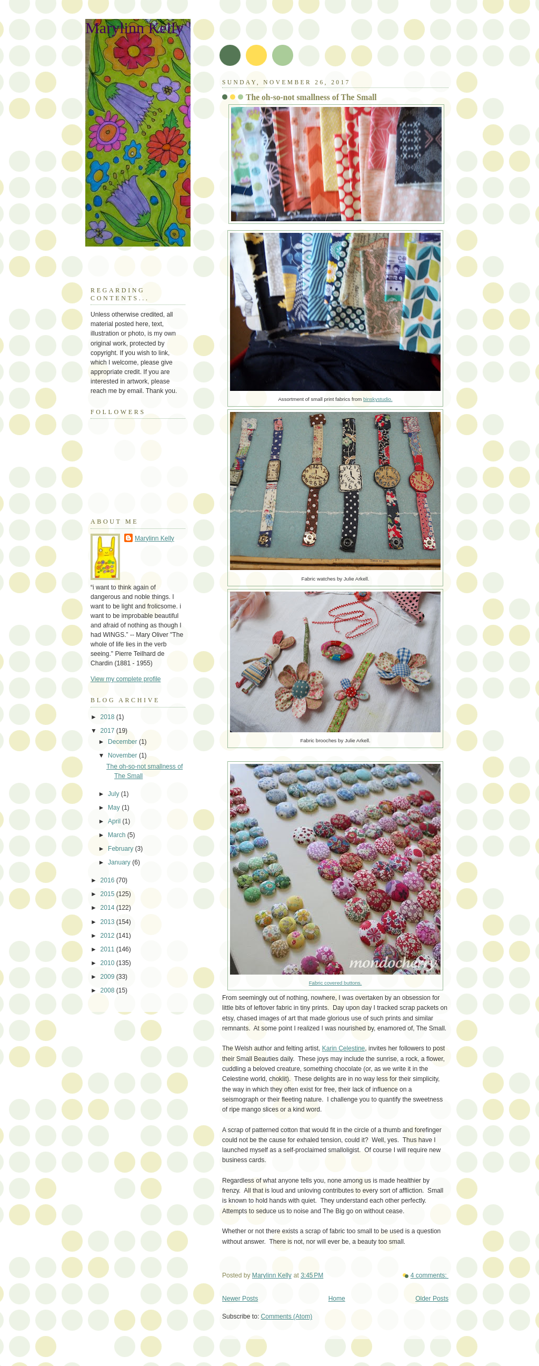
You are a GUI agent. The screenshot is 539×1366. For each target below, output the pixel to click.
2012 (108, 935)
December (123, 741)
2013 (108, 922)
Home (336, 1298)
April (115, 821)
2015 (108, 894)
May (115, 807)
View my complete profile (126, 679)
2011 (108, 949)
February (121, 848)
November (123, 755)
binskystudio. (378, 399)
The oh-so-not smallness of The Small (311, 97)
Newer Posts (240, 1298)
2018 (108, 717)
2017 (108, 730)
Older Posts (431, 1298)
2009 (108, 976)
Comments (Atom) (287, 1316)
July (114, 794)
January (120, 862)
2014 (108, 907)
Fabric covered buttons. (335, 983)
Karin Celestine (343, 1048)
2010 (108, 963)
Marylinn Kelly (134, 28)
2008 (108, 990)
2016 (108, 880)
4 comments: (429, 1275)
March (117, 835)
